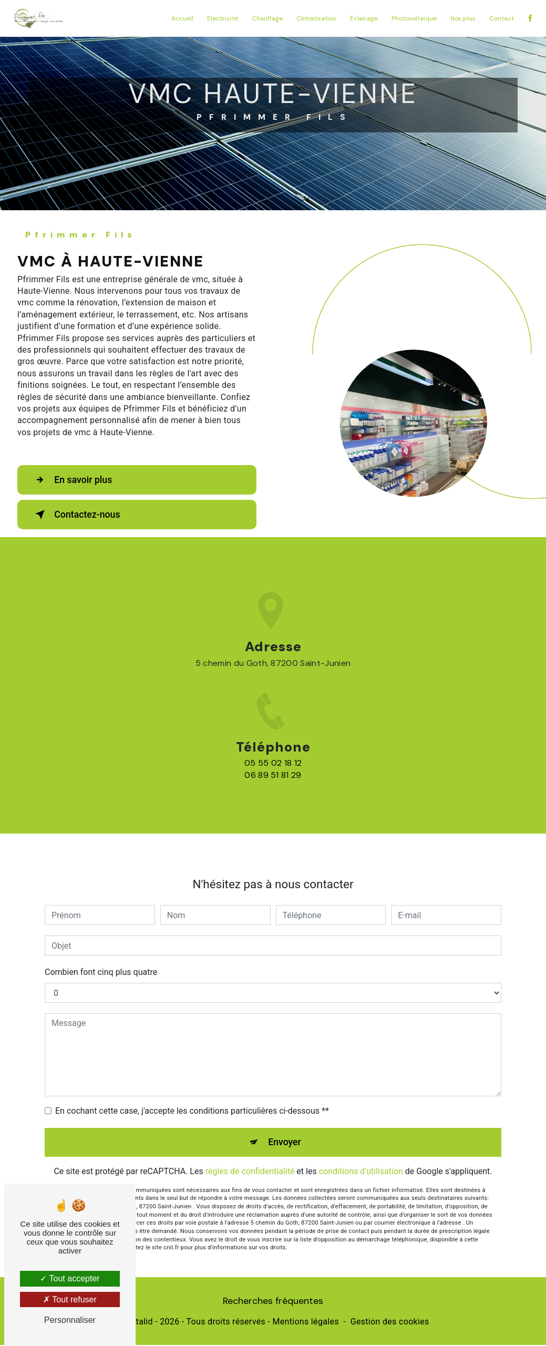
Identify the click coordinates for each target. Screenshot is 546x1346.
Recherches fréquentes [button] (273, 1302)
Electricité (220, 18)
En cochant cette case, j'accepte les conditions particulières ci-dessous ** (192, 1077)
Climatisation (314, 18)
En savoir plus (76, 480)
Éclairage (362, 18)
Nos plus (460, 18)
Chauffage (265, 18)
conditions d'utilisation (361, 1138)
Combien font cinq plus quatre (101, 938)
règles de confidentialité (250, 1138)
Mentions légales (305, 1323)
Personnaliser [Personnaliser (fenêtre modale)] (70, 1320)
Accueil (180, 18)
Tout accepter (69, 1278)
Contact (499, 18)
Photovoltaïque (412, 18)
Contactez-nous (81, 514)
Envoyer (285, 1108)
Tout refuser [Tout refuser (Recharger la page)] (70, 1299)
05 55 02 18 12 (273, 797)
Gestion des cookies (390, 1323)
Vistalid (138, 1323)
